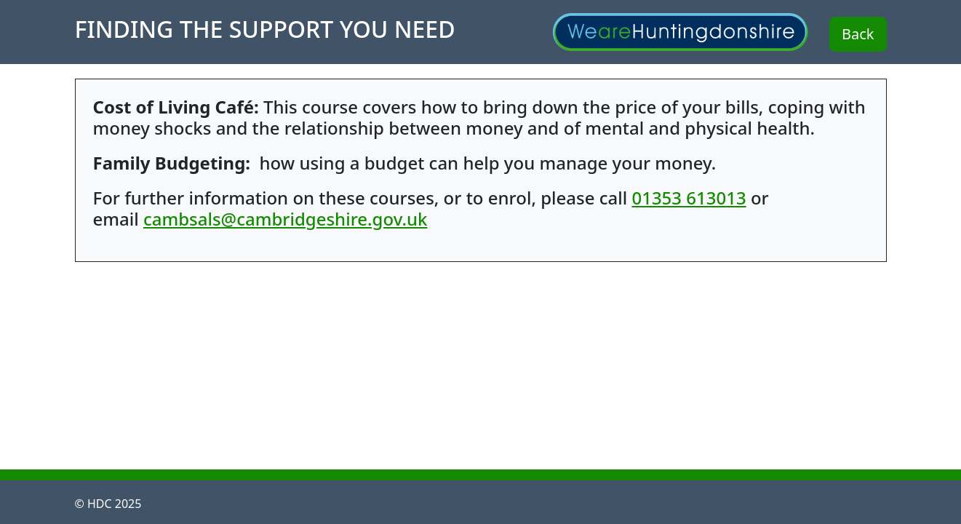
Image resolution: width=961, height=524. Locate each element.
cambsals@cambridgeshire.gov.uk (285, 219)
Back (858, 34)
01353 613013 (688, 198)
